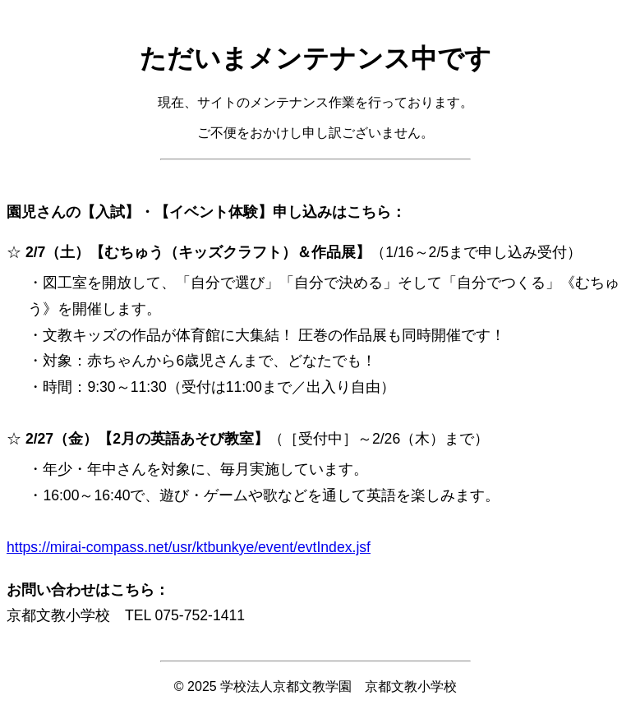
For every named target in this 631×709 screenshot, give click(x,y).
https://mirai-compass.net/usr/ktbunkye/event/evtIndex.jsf (189, 547)
